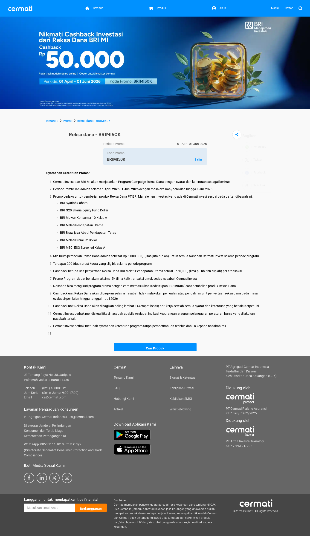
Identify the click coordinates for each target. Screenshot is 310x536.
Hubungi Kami (124, 399)
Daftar (289, 8)
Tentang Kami (123, 377)
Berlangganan (91, 508)
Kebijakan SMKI (181, 399)
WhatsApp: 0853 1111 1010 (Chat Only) (52, 444)
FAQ (117, 388)
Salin (198, 159)
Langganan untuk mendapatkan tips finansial (61, 499)
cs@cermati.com (54, 397)
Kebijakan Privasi (182, 388)
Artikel (118, 409)
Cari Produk (155, 347)
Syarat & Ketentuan (183, 377)
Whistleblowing (180, 409)
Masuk (275, 8)
